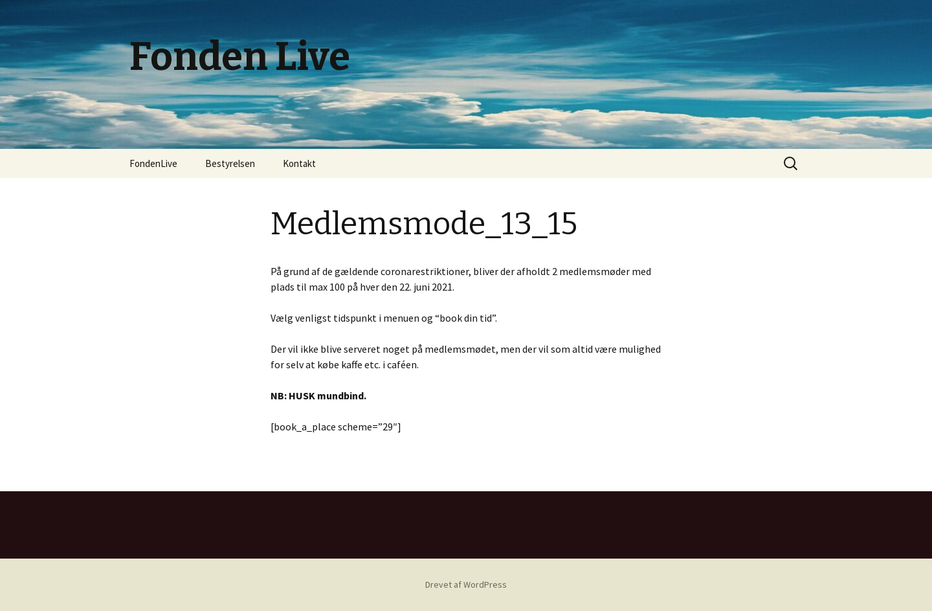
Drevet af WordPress (466, 584)
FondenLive (153, 163)
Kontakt (299, 163)
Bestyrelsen (230, 163)
